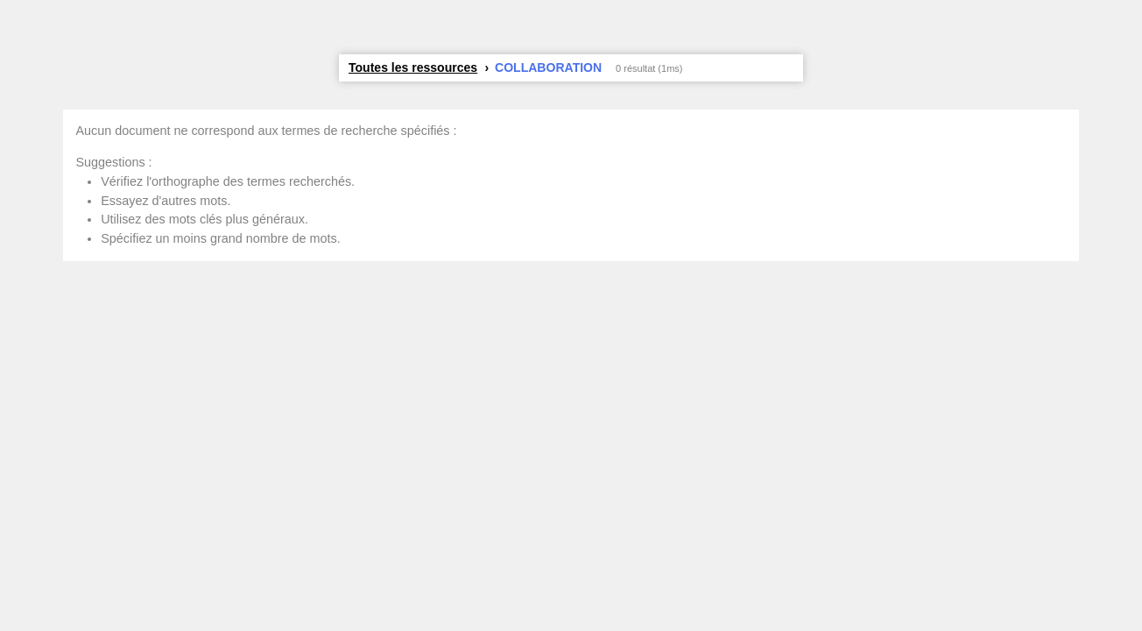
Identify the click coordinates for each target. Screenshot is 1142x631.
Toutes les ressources (413, 67)
